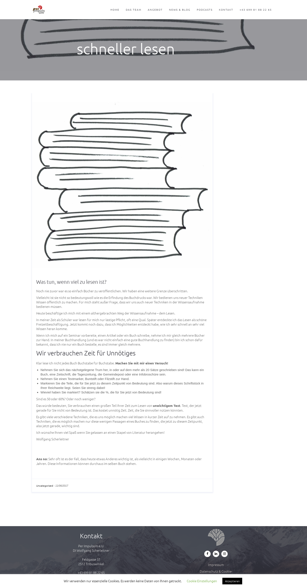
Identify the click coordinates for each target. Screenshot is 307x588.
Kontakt (226, 9)
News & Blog (179, 9)
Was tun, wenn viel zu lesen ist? (71, 281)
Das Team (133, 9)
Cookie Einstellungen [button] (202, 581)
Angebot (155, 9)
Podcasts (205, 9)
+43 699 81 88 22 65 (256, 9)
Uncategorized (44, 485)
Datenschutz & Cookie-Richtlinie (216, 573)
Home (114, 9)
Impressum (216, 564)
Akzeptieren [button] (232, 581)
